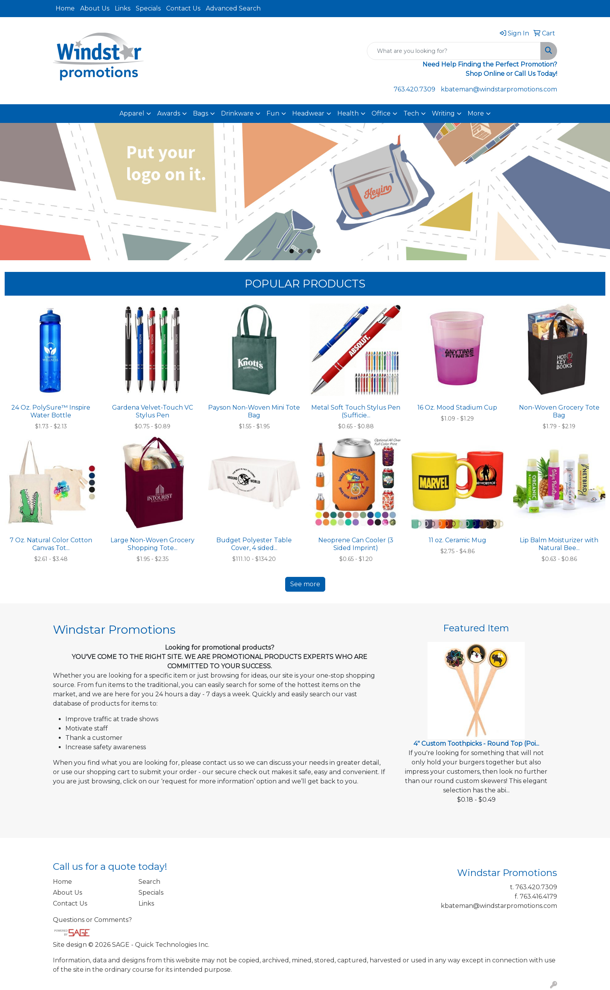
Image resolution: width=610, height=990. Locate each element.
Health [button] (348, 113)
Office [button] (381, 113)
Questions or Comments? (92, 919)
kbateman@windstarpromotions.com (499, 89)
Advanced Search (233, 8)
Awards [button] (168, 113)
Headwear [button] (308, 113)
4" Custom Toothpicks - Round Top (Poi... (476, 743)
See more (305, 584)
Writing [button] (443, 113)
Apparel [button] (131, 113)
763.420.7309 (414, 89)
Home (65, 8)
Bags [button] (200, 113)
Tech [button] (411, 113)
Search (149, 881)
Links (122, 8)
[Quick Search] (454, 51)
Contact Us (183, 8)
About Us (94, 8)
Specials (148, 8)
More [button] (476, 113)
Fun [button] (272, 113)
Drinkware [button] (237, 113)
